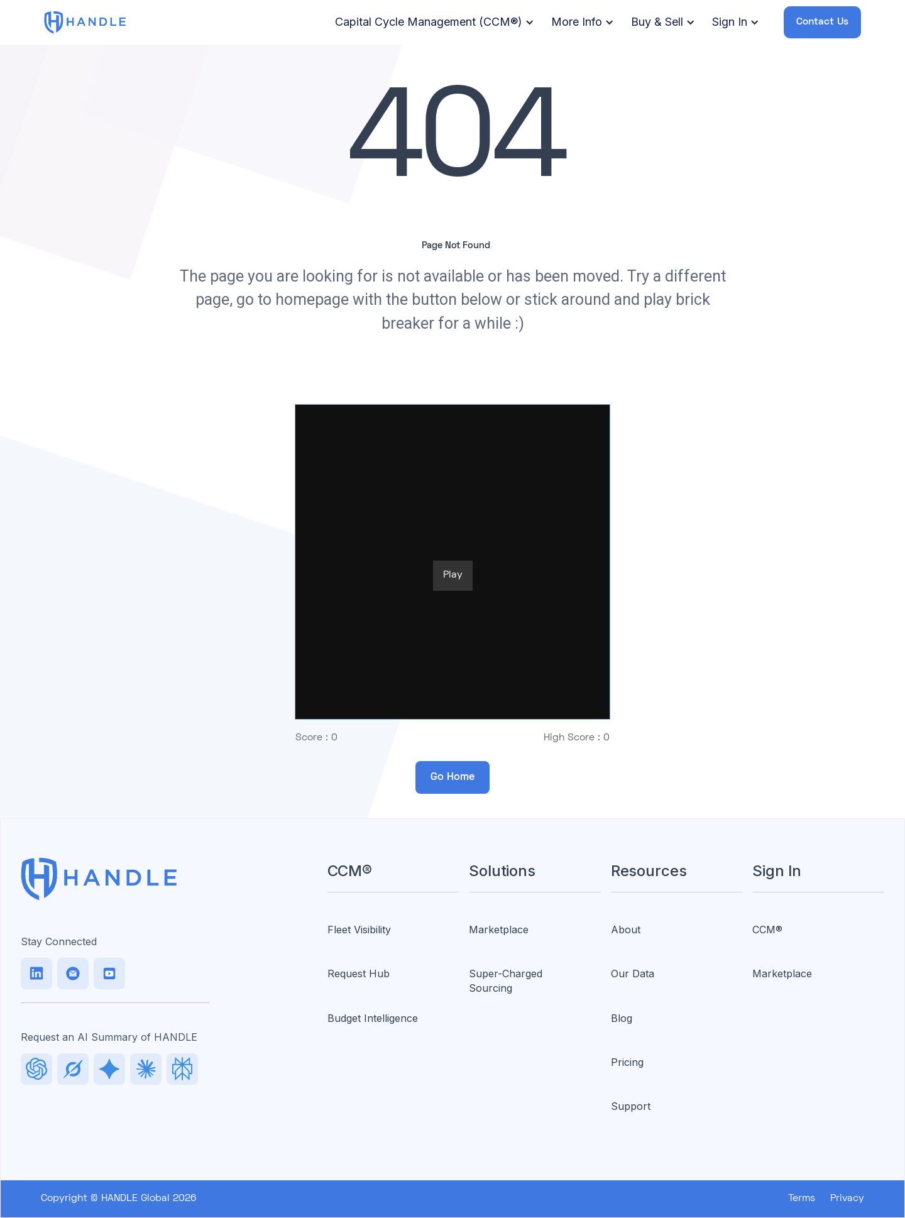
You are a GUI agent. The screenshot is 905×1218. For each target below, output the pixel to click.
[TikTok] (73, 973)
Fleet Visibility (359, 929)
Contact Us (822, 22)
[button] (432, 22)
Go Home (452, 777)
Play (453, 575)
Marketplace (499, 929)
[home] (85, 22)
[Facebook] (109, 973)
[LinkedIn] (36, 973)
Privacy (847, 1198)
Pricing (627, 1062)
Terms (801, 1198)
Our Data (632, 973)
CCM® (767, 929)
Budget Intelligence (372, 1018)
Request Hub (358, 973)
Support (630, 1106)
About (625, 929)
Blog (621, 1018)
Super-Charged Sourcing (505, 980)
